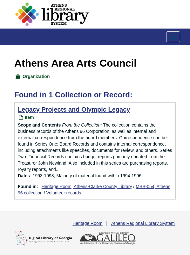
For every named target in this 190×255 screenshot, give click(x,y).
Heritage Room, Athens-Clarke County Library (87, 186)
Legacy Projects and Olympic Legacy (74, 109)
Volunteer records (63, 192)
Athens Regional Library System (143, 223)
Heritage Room (87, 223)
